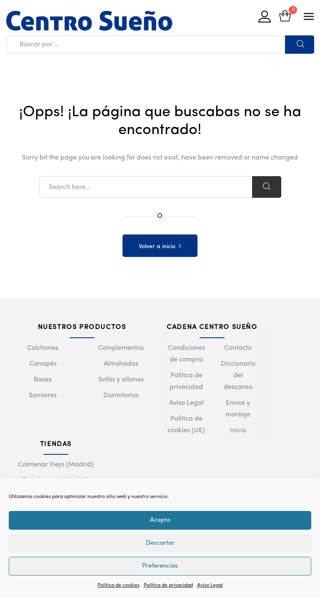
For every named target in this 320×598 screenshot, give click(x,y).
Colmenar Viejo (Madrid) (56, 464)
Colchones (42, 348)
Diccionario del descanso (238, 376)
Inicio (238, 430)
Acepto (160, 520)
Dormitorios (121, 395)
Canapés (43, 364)
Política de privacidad (168, 585)
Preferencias (160, 566)
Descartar (160, 543)
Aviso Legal (210, 585)
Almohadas (121, 364)
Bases (43, 379)
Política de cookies (119, 585)
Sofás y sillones (121, 379)
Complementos (121, 348)
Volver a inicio (157, 246)
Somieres (43, 395)
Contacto (238, 348)
